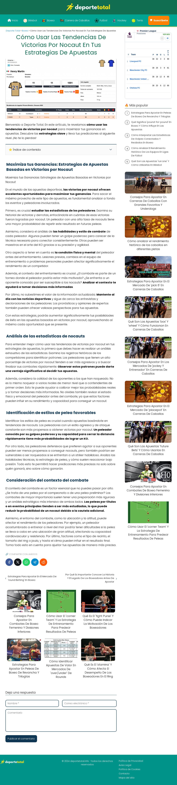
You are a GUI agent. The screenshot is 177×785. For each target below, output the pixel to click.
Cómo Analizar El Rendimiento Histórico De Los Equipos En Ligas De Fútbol (149, 151)
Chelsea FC (135, 88)
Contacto (124, 773)
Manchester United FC (139, 79)
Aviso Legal (125, 765)
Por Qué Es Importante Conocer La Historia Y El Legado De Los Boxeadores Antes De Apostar (89, 578)
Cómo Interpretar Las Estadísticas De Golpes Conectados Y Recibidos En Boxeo (150, 138)
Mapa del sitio (127, 777)
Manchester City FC (138, 70)
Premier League (146, 31)
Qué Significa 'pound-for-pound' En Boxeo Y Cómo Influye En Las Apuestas (151, 125)
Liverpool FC (135, 61)
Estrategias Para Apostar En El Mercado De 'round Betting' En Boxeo (32, 578)
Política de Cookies (129, 769)
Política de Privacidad (131, 760)
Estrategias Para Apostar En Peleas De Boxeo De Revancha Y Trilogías (151, 114)
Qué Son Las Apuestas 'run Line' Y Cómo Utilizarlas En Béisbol (150, 162)
